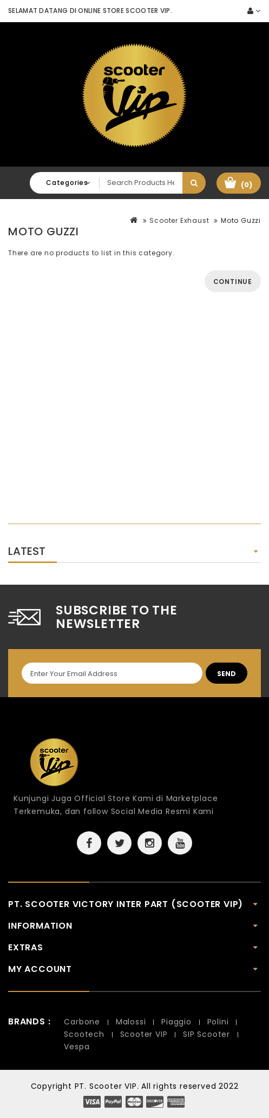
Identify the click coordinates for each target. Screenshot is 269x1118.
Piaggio (176, 1021)
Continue (232, 281)
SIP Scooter (206, 1034)
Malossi (131, 1021)
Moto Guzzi (241, 220)
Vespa (76, 1046)
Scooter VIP (144, 1034)
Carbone (82, 1021)
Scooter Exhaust (179, 220)
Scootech (84, 1034)
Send (226, 673)
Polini (218, 1021)
